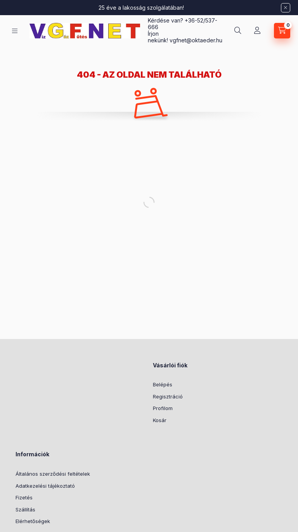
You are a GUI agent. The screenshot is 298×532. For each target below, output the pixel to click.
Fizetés (24, 497)
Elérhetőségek (33, 521)
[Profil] (257, 30)
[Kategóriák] (15, 31)
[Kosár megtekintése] (282, 30)
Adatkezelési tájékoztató (45, 486)
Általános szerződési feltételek (53, 474)
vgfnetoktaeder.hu (196, 40)
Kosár (159, 420)
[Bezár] (285, 7)
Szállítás (25, 509)
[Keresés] (238, 30)
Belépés (162, 384)
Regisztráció (168, 396)
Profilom (163, 408)
